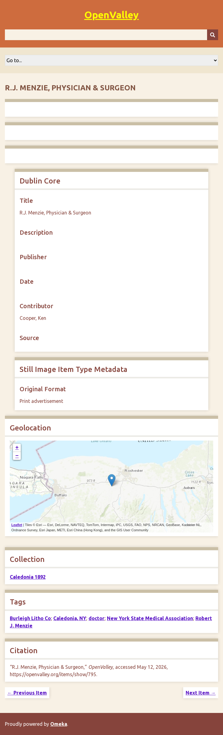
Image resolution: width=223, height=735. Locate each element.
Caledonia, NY (69, 618)
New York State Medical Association (150, 618)
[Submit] (212, 34)
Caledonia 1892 (28, 577)
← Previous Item (27, 692)
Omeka (58, 724)
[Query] (111, 34)
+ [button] (17, 447)
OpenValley (111, 14)
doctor (96, 618)
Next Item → (201, 692)
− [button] (17, 456)
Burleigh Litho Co (30, 618)
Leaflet (16, 525)
